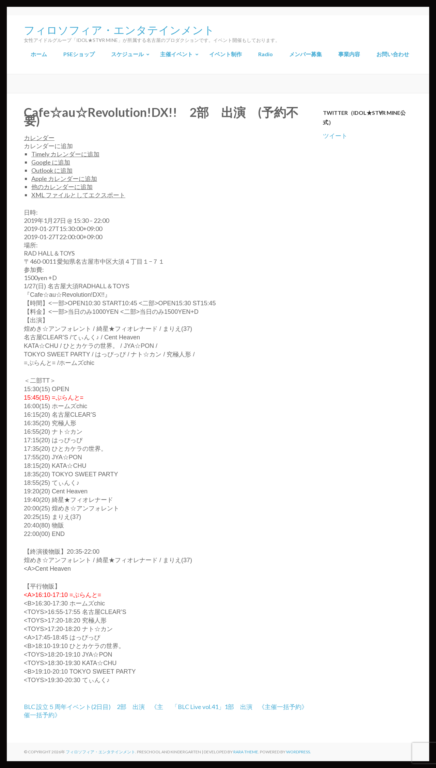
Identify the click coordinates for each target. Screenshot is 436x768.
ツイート (335, 135)
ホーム (39, 54)
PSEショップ (79, 54)
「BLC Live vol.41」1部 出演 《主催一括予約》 (240, 706)
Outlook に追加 (52, 170)
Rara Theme (245, 751)
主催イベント (176, 54)
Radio (265, 54)
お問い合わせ (392, 54)
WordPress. (298, 751)
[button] (48, 146)
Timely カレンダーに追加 (65, 154)
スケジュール (127, 54)
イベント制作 (225, 54)
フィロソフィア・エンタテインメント (119, 29)
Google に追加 (50, 162)
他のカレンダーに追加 (62, 186)
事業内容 (349, 54)
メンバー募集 (305, 54)
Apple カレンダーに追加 (64, 178)
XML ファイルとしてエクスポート (78, 195)
